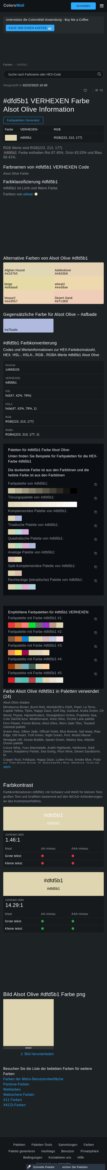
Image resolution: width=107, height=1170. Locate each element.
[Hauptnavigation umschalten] (102, 6)
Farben (89, 1144)
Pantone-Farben (16, 1084)
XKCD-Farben (14, 1105)
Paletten (19, 1144)
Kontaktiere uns (60, 1157)
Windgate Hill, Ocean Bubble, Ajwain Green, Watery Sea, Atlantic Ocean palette (49, 741)
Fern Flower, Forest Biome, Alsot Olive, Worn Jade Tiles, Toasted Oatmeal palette (49, 725)
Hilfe (80, 1157)
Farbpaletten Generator (23, 120)
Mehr (7, 767)
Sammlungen (67, 1144)
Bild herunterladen (37, 1054)
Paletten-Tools (41, 1144)
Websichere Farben (19, 1094)
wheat (28, 194)
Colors (13, 5)
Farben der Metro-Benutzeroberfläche (33, 1079)
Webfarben (12, 1089)
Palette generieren (21, 1151)
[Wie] (85, 90)
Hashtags (48, 1151)
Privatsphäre (89, 1151)
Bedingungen (32, 1157)
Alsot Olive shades (16, 702)
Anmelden (83, 6)
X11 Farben (12, 1100)
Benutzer (67, 1151)
